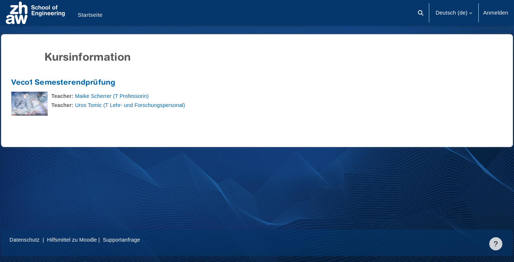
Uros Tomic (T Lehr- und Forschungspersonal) (149, 105)
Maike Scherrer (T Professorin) (130, 96)
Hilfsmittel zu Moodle (90, 240)
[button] (421, 12)
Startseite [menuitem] (90, 15)
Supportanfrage (141, 240)
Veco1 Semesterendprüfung (80, 83)
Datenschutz (41, 240)
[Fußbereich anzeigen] (495, 243)
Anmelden (495, 12)
